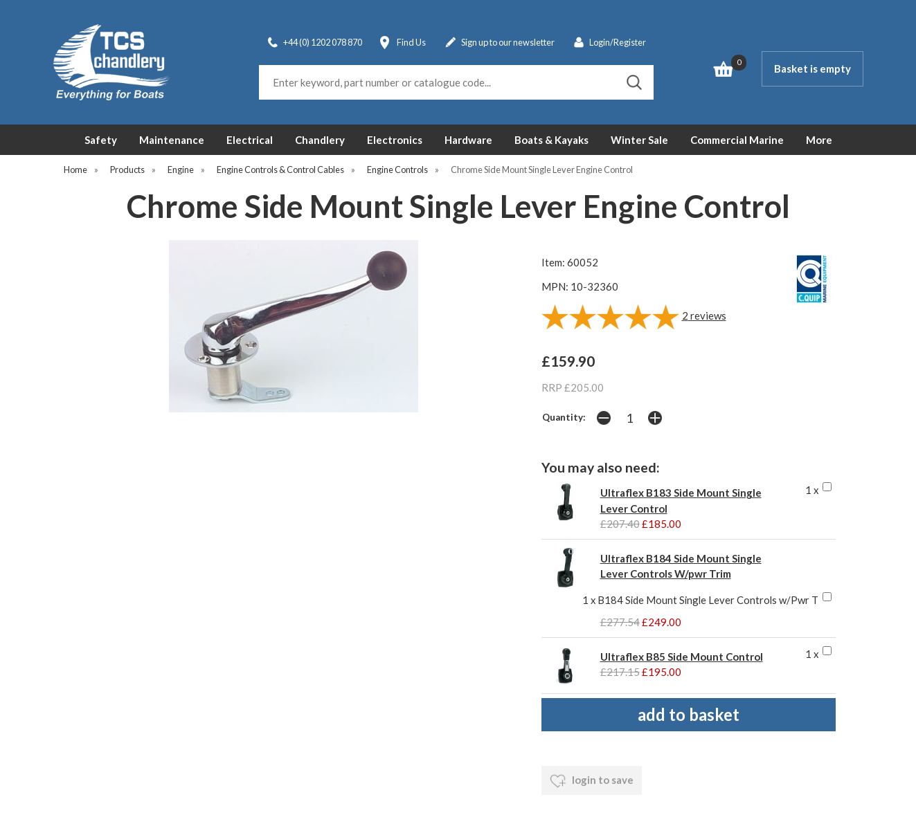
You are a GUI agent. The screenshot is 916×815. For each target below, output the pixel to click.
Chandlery (320, 140)
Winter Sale (639, 140)
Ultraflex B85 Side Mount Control (681, 656)
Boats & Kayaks (551, 140)
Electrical (249, 140)
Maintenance (171, 140)
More (819, 140)
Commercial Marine (737, 140)
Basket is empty (812, 68)
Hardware (468, 140)
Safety (100, 140)
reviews (704, 315)
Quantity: (564, 417)
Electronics (394, 140)
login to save (592, 781)
